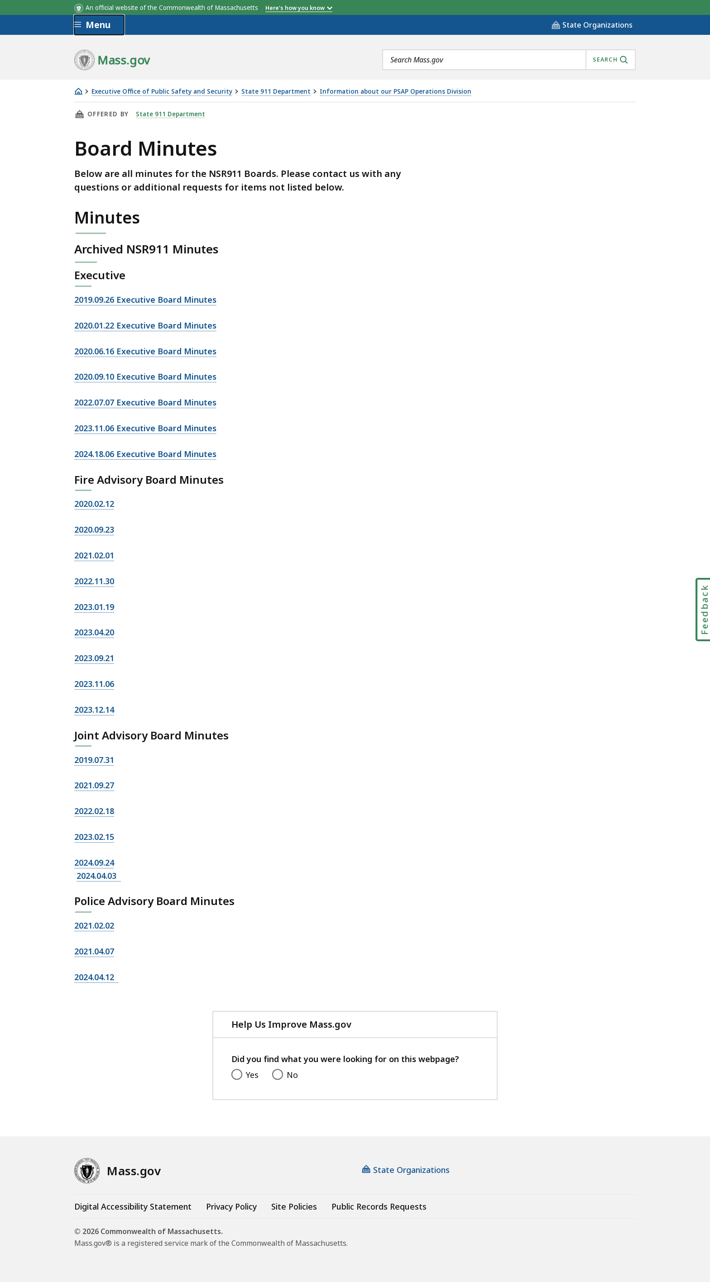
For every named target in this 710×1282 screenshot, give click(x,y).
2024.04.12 (96, 977)
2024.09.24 (94, 862)
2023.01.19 (94, 606)
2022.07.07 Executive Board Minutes (145, 402)
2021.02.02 (94, 925)
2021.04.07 (94, 951)
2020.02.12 (94, 503)
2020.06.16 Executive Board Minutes (145, 351)
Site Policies (294, 1206)
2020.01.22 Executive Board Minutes (145, 325)
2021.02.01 (94, 555)
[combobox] (509, 59)
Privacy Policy (231, 1206)
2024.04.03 (99, 875)
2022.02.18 (94, 810)
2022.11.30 (94, 581)
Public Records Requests (379, 1206)
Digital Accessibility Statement (133, 1206)
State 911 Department (276, 91)
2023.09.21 (94, 658)
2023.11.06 (94, 683)
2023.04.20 (94, 632)
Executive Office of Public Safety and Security (161, 91)
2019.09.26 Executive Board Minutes (145, 299)
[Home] (78, 91)
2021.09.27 (94, 785)
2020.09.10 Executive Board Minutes (145, 376)
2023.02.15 (94, 836)
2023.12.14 (94, 709)
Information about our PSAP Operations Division (395, 91)
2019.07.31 (94, 759)
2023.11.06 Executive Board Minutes (145, 428)
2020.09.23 (94, 529)
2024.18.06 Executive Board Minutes (145, 453)
